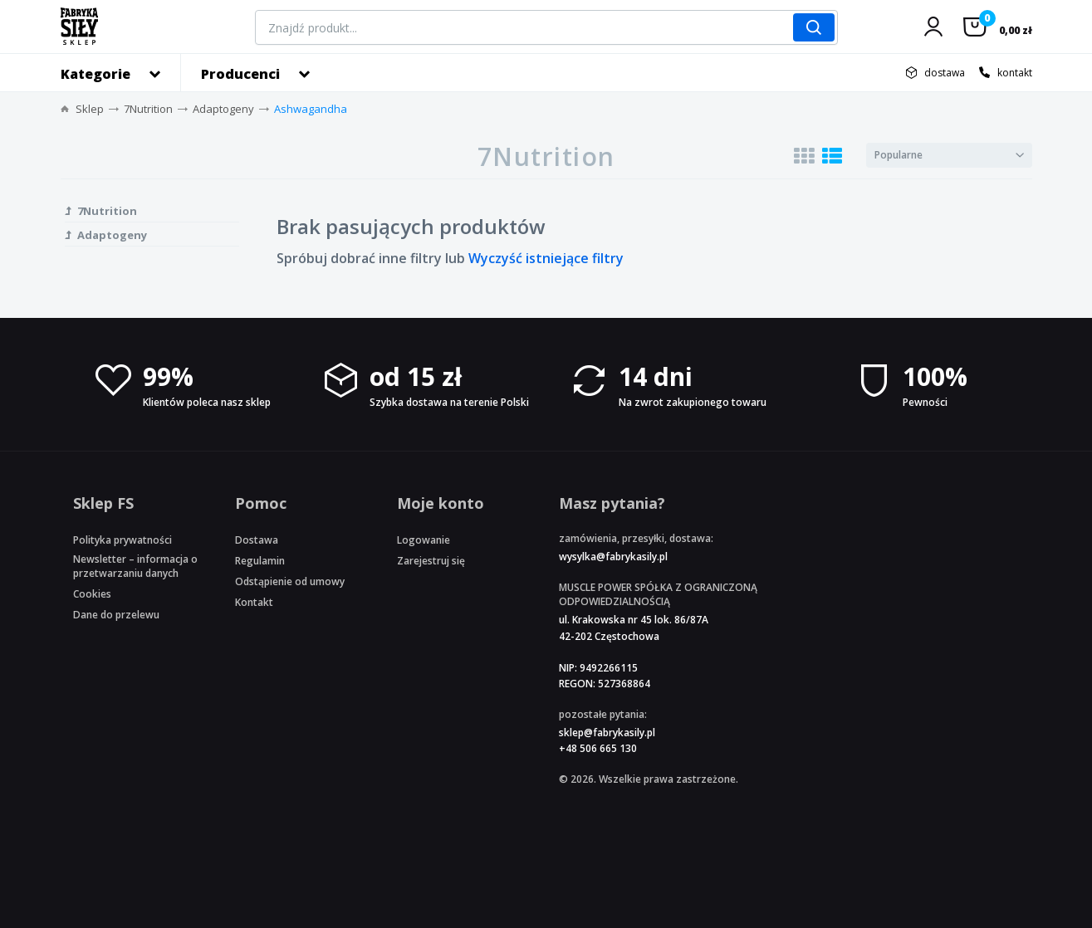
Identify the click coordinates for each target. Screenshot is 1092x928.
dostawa (944, 73)
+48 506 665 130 (598, 748)
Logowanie (423, 540)
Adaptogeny (223, 108)
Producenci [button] (240, 73)
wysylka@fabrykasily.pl (613, 556)
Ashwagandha (310, 108)
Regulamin (260, 561)
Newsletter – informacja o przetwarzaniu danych (135, 566)
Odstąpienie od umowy (290, 581)
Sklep (90, 108)
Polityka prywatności (122, 540)
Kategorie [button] (95, 73)
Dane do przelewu (116, 615)
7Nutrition (148, 108)
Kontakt (254, 602)
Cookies (92, 594)
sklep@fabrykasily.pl (607, 732)
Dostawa (256, 540)
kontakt (1014, 73)
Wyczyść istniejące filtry (546, 258)
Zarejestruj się (431, 561)
